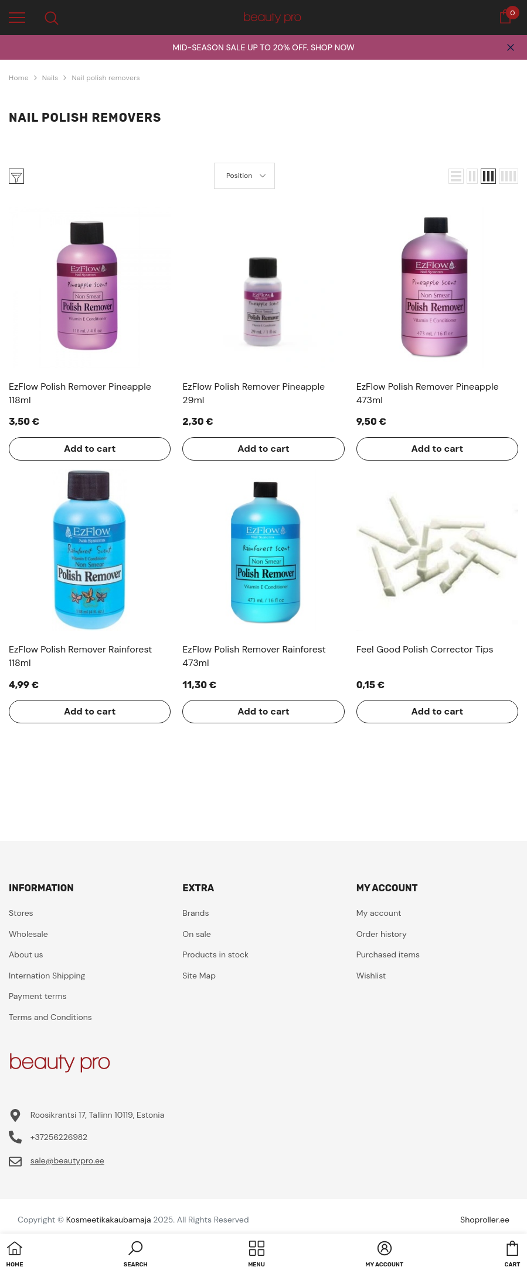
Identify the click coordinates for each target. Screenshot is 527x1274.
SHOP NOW (333, 47)
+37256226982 (58, 1137)
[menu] (17, 17)
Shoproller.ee (484, 1219)
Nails (50, 78)
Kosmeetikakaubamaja (108, 1219)
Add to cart (90, 448)
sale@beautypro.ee (67, 1160)
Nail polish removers (106, 78)
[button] (456, 176)
